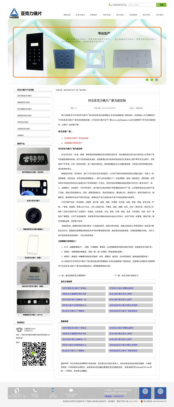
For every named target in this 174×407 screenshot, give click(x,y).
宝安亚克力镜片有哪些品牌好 (122, 328)
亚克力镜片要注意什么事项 (121, 334)
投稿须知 (95, 401)
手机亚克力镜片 (23, 122)
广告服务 (88, 401)
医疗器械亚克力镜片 (24, 109)
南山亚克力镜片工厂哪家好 (73, 351)
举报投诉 (66, 401)
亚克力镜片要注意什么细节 (121, 339)
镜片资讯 (83, 90)
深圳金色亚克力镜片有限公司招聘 (123, 345)
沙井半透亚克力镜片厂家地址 (74, 328)
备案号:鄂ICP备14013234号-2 (127, 401)
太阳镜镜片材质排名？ (73, 143)
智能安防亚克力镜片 (24, 115)
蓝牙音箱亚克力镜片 (24, 96)
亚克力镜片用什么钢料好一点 (74, 339)
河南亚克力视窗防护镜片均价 (74, 334)
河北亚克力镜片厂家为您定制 (76, 138)
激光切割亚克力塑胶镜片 (76, 276)
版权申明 (80, 401)
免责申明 (73, 401)
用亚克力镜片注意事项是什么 (74, 345)
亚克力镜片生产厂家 (71, 90)
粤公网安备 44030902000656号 (154, 401)
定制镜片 (20, 135)
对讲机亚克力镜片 (23, 129)
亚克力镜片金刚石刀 (130, 276)
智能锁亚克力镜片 (23, 102)
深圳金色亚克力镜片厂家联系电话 (123, 351)
